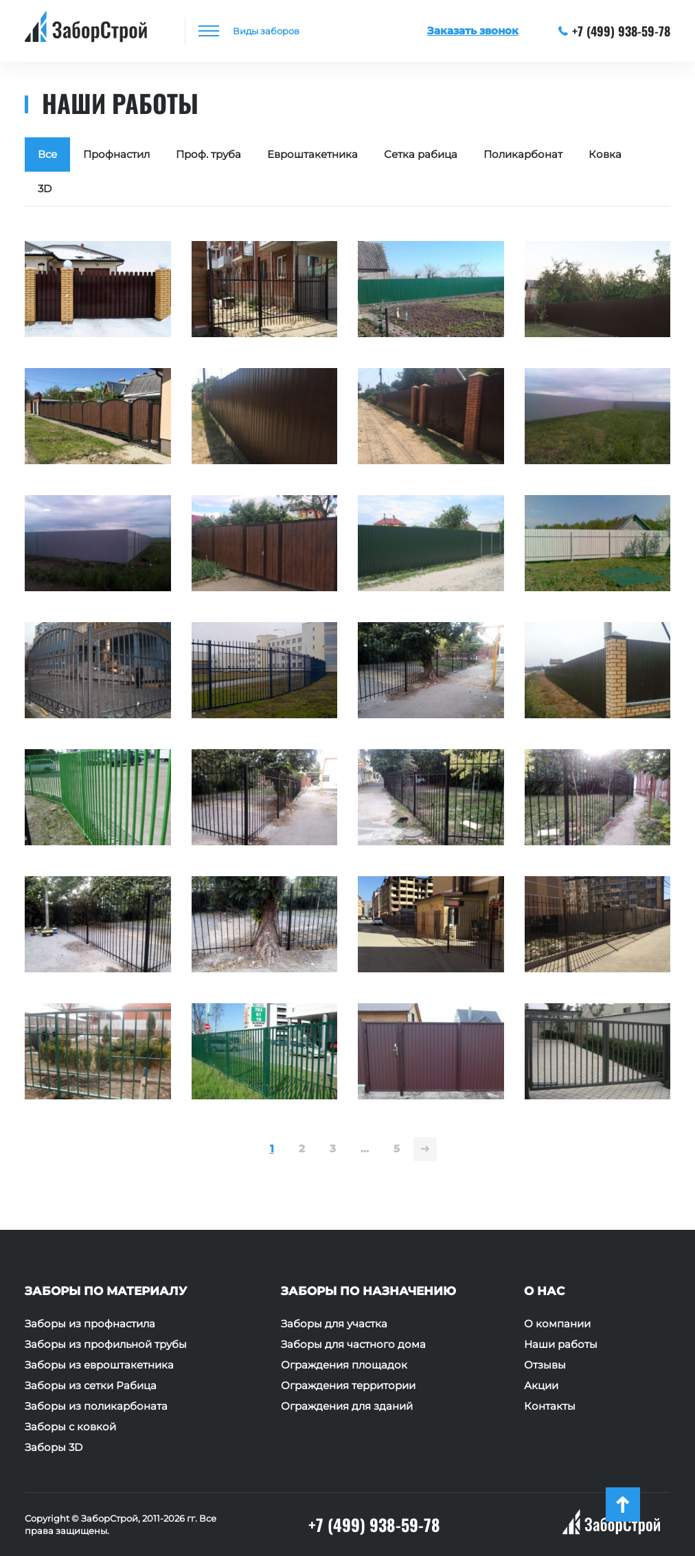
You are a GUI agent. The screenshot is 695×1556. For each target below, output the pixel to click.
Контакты (550, 1406)
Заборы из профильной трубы (106, 1344)
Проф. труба (208, 154)
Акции (541, 1386)
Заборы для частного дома (353, 1344)
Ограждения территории (348, 1386)
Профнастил (116, 154)
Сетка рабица (420, 154)
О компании (557, 1324)
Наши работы (560, 1344)
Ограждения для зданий (347, 1406)
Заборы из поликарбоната (96, 1406)
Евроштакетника (312, 154)
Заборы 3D (53, 1447)
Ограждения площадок (344, 1365)
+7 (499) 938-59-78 (614, 31)
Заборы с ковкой (70, 1427)
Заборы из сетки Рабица (91, 1386)
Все (47, 154)
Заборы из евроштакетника (99, 1365)
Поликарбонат (522, 154)
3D (45, 188)
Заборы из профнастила (90, 1324)
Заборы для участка (334, 1324)
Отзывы (545, 1365)
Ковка (605, 154)
